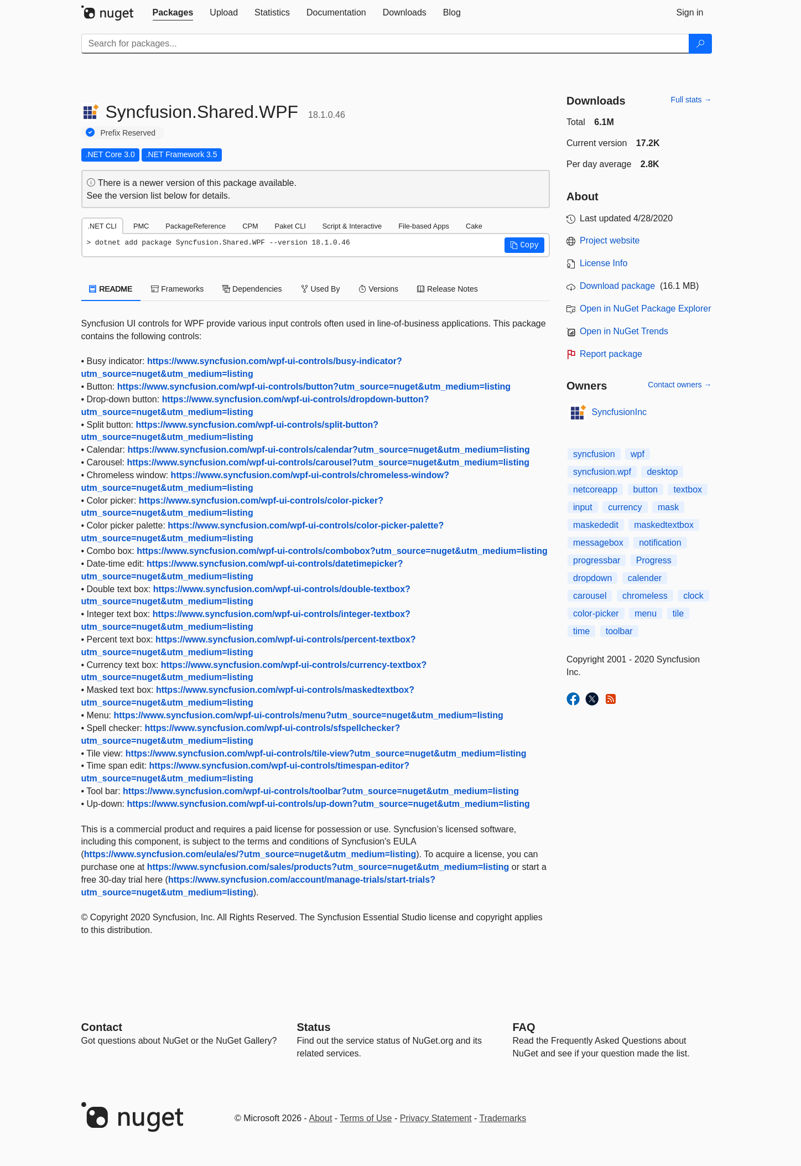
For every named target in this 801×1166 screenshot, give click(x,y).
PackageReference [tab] (195, 226)
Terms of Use (366, 1118)
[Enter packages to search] (385, 44)
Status (314, 1027)
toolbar (619, 631)
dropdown (592, 578)
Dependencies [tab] (252, 288)
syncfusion (594, 454)
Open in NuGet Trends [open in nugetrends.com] (624, 331)
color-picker (596, 613)
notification (660, 542)
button (645, 489)
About (320, 1118)
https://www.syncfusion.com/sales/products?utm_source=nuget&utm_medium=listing (328, 867)
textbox (687, 489)
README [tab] (111, 288)
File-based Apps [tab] (423, 226)
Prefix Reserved (128, 132)
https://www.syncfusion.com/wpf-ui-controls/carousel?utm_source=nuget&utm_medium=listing (328, 462)
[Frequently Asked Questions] (524, 1027)
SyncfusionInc (619, 412)
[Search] (700, 44)
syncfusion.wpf (602, 471)
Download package (617, 286)
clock (693, 595)
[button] (524, 245)
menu (645, 613)
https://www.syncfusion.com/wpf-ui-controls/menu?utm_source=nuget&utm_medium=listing (308, 715)
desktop (662, 471)
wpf (637, 454)
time (581, 631)
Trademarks (503, 1118)
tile (678, 613)
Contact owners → (679, 384)
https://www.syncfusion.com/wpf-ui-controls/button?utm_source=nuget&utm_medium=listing (314, 386)
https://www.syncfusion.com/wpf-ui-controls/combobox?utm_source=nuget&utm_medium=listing (342, 551)
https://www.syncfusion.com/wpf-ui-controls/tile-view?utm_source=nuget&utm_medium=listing (326, 753)
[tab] (173, 13)
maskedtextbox (664, 525)
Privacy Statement (436, 1118)
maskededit (595, 525)
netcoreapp (595, 489)
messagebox (598, 542)
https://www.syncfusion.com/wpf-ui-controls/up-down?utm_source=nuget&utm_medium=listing (328, 804)
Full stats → (691, 99)
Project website (610, 240)
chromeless (645, 595)
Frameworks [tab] (177, 288)
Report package (611, 354)
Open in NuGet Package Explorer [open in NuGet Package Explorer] (645, 308)
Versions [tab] (378, 288)
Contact (101, 1027)
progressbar (596, 560)
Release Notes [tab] (447, 288)
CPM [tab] (250, 226)
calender (645, 578)
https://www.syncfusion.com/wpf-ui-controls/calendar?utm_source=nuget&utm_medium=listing (328, 449)
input (582, 507)
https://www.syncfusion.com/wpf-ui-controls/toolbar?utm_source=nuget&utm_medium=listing (321, 791)
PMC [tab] (141, 226)
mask (668, 507)
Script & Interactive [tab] (352, 226)
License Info (603, 263)
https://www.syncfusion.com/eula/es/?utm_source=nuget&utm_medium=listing (250, 854)
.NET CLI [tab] (102, 226)
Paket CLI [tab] (290, 226)
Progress (654, 560)
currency (625, 507)
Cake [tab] (474, 226)
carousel (589, 595)
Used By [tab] (320, 288)
